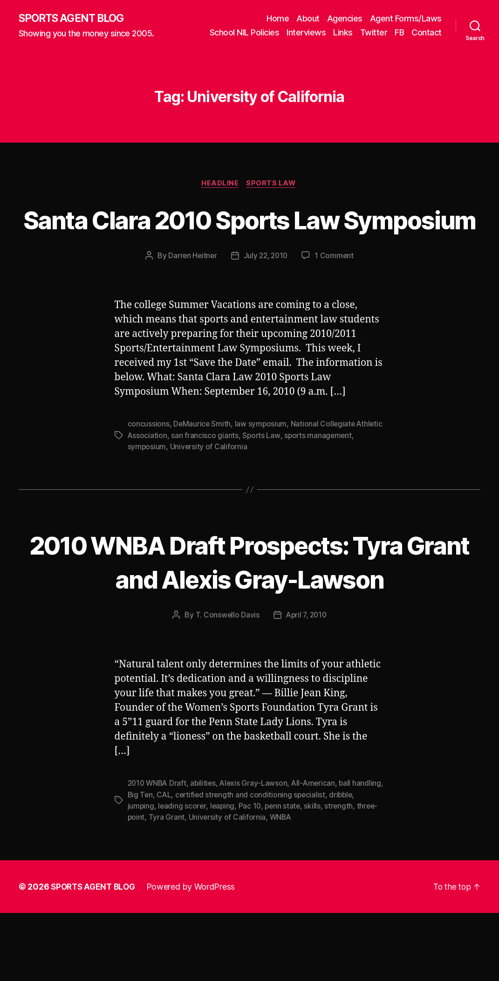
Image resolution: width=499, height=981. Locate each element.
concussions (149, 459)
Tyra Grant (221, 885)
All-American (318, 852)
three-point (179, 885)
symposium (196, 482)
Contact (426, 33)
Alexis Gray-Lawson (257, 852)
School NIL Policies (245, 33)
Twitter (374, 33)
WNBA (336, 885)
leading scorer (211, 874)
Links (343, 33)
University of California (258, 482)
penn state (313, 874)
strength (142, 885)
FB (399, 33)
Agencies (344, 19)
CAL (197, 863)
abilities (206, 852)
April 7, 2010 (306, 683)
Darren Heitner (191, 291)
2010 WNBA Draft (158, 852)
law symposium (261, 459)
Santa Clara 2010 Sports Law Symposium (249, 237)
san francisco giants (233, 470)
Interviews (306, 33)
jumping (169, 874)
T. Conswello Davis (226, 683)
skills (344, 874)
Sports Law (273, 184)
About (308, 19)
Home (278, 19)
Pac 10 (279, 874)
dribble (140, 874)
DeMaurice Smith (202, 459)
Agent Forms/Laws (406, 19)
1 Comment (336, 291)
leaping (251, 874)
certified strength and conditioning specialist (285, 863)
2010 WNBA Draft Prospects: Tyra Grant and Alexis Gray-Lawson (250, 613)
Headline (220, 184)
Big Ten (173, 863)
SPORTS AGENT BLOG (75, 18)
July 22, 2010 (266, 291)
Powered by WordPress (194, 955)
